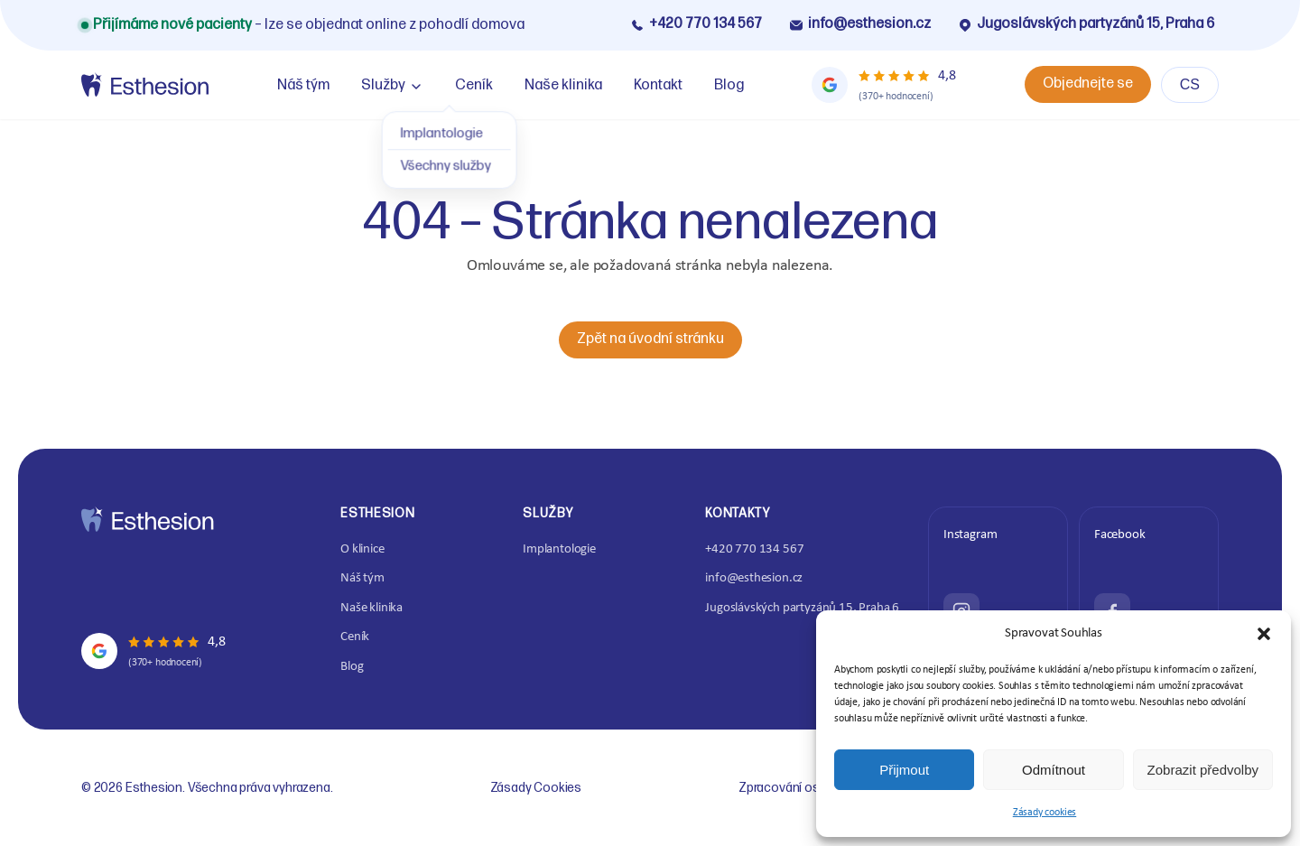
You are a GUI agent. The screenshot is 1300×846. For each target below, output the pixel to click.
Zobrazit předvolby (1202, 769)
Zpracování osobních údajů (815, 787)
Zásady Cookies (535, 787)
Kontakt (658, 85)
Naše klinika (563, 85)
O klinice (362, 549)
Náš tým (303, 85)
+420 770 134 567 (696, 24)
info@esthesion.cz (860, 24)
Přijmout (904, 769)
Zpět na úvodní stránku (650, 339)
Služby (383, 85)
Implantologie (559, 549)
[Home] (145, 85)
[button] (1264, 634)
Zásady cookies (1044, 812)
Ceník (474, 85)
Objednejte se (1088, 83)
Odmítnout (1053, 769)
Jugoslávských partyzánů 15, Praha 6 (1086, 24)
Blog (729, 85)
